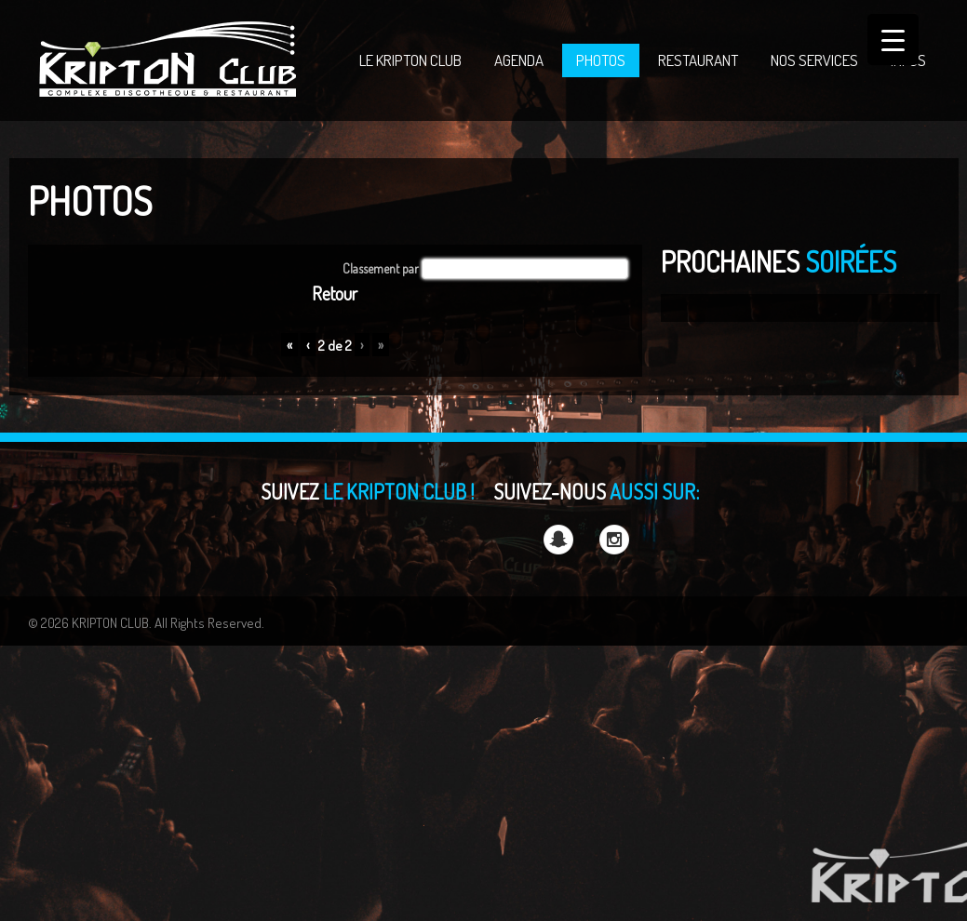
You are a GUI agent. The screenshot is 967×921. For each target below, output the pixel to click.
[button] (525, 269)
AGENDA (519, 60)
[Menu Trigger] (893, 39)
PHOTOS (600, 60)
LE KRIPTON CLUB (410, 60)
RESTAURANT (698, 60)
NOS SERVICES (814, 60)
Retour (334, 293)
